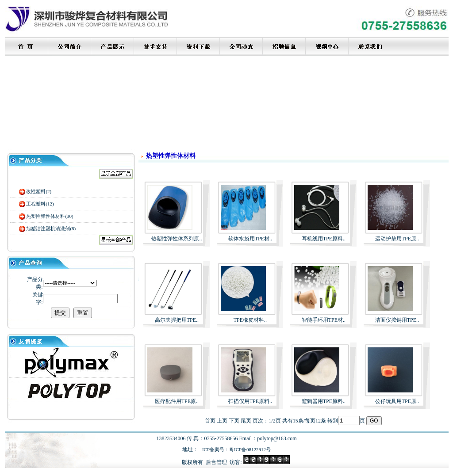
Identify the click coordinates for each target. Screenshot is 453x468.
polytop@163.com (276, 438)
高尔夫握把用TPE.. (177, 320)
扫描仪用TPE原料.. (250, 401)
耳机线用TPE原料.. (324, 239)
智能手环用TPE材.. (324, 320)
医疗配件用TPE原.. (177, 401)
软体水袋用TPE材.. (250, 239)
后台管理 (216, 462)
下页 (234, 421)
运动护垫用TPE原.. (397, 239)
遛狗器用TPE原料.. (324, 401)
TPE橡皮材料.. (250, 320)
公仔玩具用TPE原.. (397, 401)
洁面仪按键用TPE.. (397, 320)
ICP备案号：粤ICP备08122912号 (236, 449)
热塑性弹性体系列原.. (176, 239)
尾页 (246, 421)
